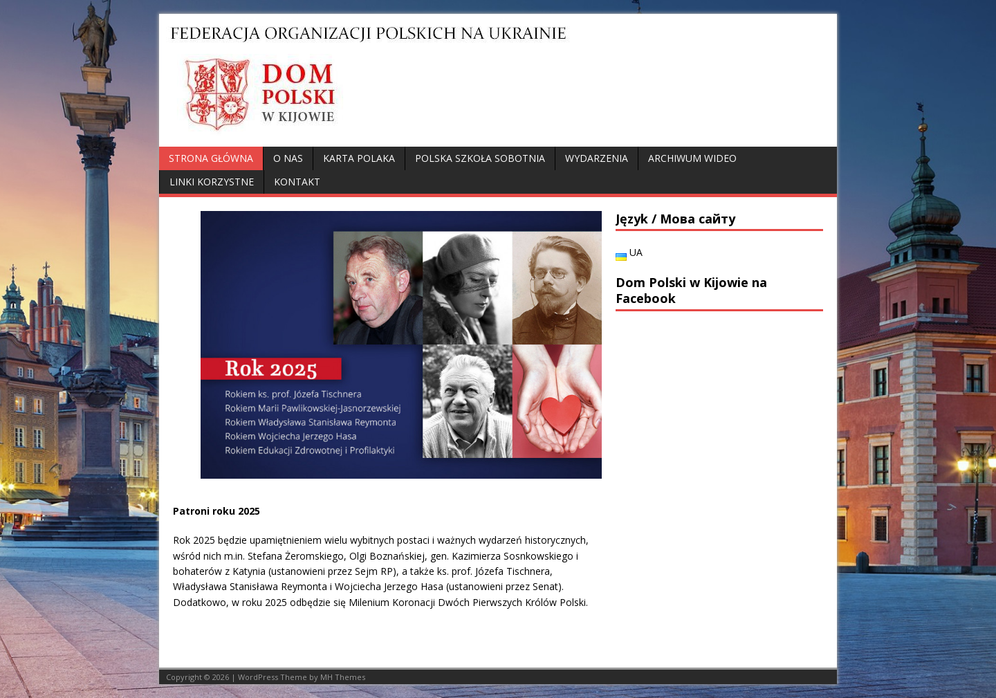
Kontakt (297, 181)
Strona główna (211, 158)
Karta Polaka (359, 158)
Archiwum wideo (692, 158)
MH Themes (342, 677)
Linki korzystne (211, 181)
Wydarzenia (596, 158)
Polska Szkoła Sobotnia (480, 158)
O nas (288, 158)
